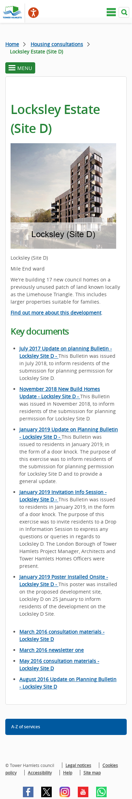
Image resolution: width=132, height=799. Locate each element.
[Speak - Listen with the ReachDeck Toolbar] (33, 12)
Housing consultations (57, 44)
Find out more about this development (56, 312)
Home (12, 44)
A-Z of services (25, 727)
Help (67, 772)
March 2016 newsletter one (51, 650)
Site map (92, 772)
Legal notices (78, 765)
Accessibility (40, 772)
